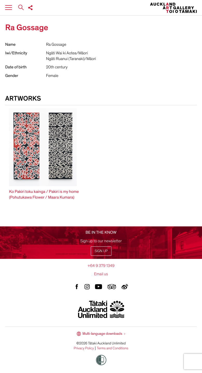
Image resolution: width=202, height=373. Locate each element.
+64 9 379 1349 (100, 266)
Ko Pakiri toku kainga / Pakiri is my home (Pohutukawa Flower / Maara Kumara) (44, 194)
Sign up (101, 250)
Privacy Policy (84, 348)
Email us (101, 274)
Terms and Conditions (112, 348)
